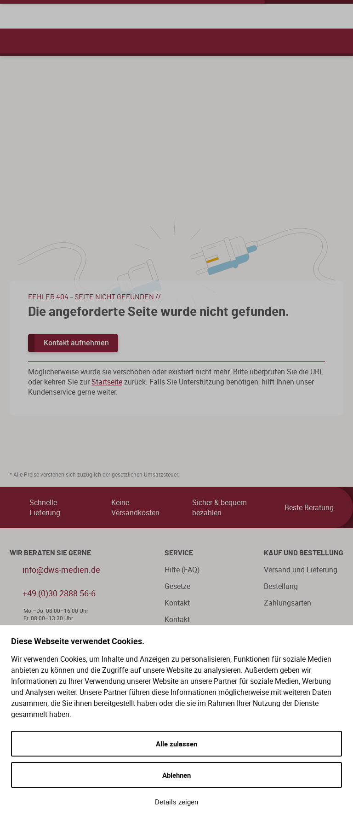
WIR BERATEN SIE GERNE (50, 553)
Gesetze (177, 586)
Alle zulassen (176, 743)
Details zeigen (176, 801)
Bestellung (281, 586)
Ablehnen (176, 775)
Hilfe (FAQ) (182, 570)
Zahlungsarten (287, 603)
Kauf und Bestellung (303, 553)
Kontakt (177, 603)
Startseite (106, 382)
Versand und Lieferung (300, 570)
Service (179, 553)
